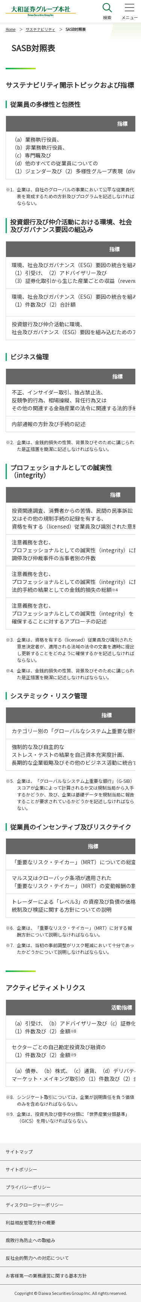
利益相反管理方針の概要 (30, 1222)
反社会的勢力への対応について (37, 1258)
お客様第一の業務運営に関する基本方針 (46, 1275)
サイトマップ (19, 1151)
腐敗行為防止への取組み (30, 1240)
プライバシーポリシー (28, 1187)
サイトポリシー (21, 1169)
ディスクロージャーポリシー (35, 1204)
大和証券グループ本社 (41, 11)
